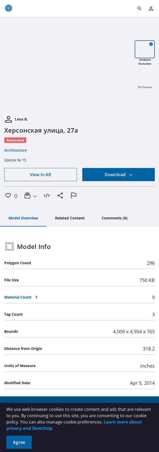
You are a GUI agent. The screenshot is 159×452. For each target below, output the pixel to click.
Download (119, 174)
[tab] (23, 218)
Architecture (15, 150)
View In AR (40, 174)
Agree (19, 442)
